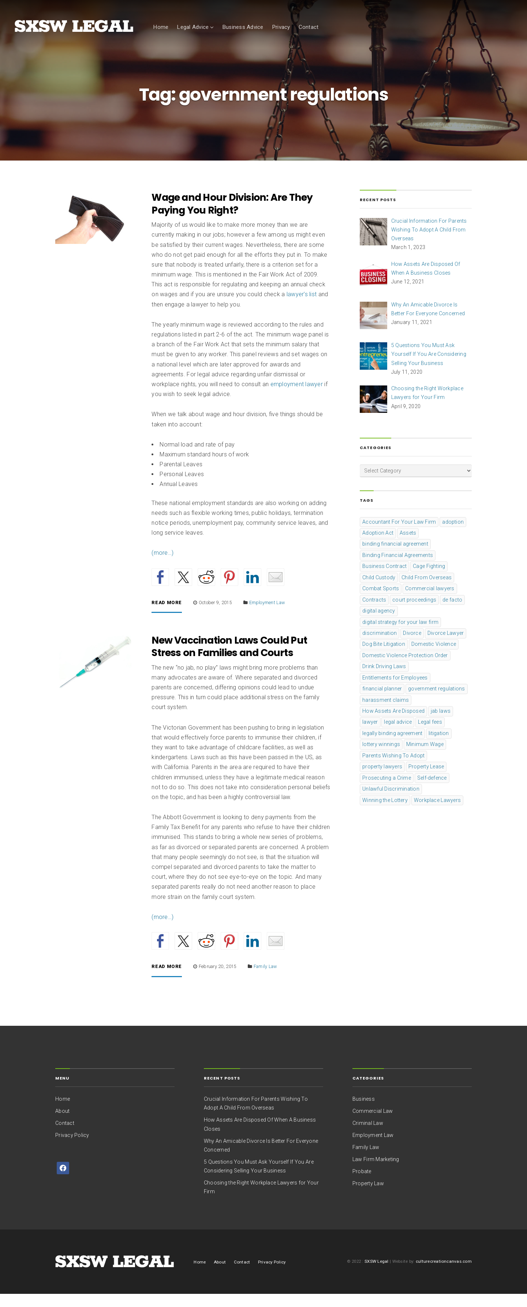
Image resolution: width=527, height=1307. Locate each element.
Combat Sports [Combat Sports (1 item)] (380, 601)
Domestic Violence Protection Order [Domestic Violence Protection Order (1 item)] (405, 668)
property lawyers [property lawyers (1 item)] (382, 779)
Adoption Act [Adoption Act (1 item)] (377, 546)
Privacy (281, 27)
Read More (167, 615)
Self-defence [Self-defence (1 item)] (432, 791)
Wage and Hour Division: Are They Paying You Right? (232, 216)
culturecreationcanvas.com (444, 1274)
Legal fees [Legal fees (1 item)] (430, 735)
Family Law (265, 979)
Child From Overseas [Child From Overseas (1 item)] (426, 590)
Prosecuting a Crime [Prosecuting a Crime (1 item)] (386, 791)
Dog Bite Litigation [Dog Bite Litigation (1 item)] (383, 657)
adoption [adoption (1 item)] (453, 534)
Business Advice (243, 27)
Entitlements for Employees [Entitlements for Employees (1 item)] (395, 690)
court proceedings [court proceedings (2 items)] (414, 612)
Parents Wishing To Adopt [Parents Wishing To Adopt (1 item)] (393, 768)
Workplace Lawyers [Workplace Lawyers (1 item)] (437, 813)
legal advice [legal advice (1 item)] (398, 735)
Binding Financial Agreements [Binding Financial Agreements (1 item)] (397, 568)
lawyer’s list (302, 307)
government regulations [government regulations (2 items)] (436, 701)
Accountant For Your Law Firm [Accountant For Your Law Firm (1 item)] (399, 534)
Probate (361, 1184)
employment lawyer (296, 396)
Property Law (368, 1196)
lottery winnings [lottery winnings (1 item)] (381, 757)
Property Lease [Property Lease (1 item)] (426, 779)
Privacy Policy (72, 1148)
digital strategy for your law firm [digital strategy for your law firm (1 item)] (400, 634)
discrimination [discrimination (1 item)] (379, 646)
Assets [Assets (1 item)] (408, 546)
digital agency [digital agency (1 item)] (378, 623)
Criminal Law (367, 1136)
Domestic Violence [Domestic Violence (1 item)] (433, 657)
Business (363, 1112)
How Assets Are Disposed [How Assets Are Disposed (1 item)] (393, 724)
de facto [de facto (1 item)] (452, 612)
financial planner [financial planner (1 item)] (382, 701)
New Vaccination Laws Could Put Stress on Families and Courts (229, 659)
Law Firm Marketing (375, 1172)
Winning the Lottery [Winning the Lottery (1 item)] (385, 813)
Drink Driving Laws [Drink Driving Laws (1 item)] (384, 679)
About (62, 1124)
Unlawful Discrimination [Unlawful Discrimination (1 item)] (390, 802)
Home (160, 27)
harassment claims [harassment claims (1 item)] (385, 712)
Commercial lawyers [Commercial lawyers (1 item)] (429, 601)
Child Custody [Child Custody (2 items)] (378, 590)
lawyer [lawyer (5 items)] (370, 735)
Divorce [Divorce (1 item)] (412, 646)
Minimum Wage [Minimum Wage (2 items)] (425, 757)
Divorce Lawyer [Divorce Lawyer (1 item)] (445, 646)
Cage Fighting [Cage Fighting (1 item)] (429, 579)
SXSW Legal (377, 1274)
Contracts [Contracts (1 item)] (374, 612)
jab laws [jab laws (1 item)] (441, 724)
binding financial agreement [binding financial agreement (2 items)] (395, 557)
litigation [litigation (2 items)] (439, 746)
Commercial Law (372, 1124)
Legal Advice (193, 27)
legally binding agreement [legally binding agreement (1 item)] (392, 746)
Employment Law (267, 615)
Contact (309, 27)
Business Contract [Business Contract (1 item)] (384, 579)
